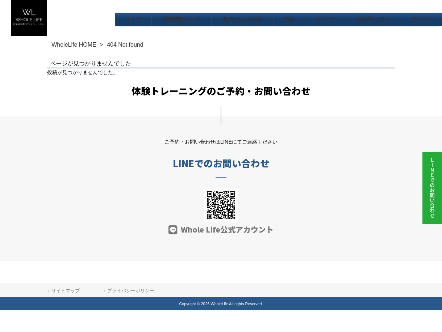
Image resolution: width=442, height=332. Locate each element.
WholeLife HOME (73, 45)
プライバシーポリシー (130, 290)
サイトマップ (65, 290)
